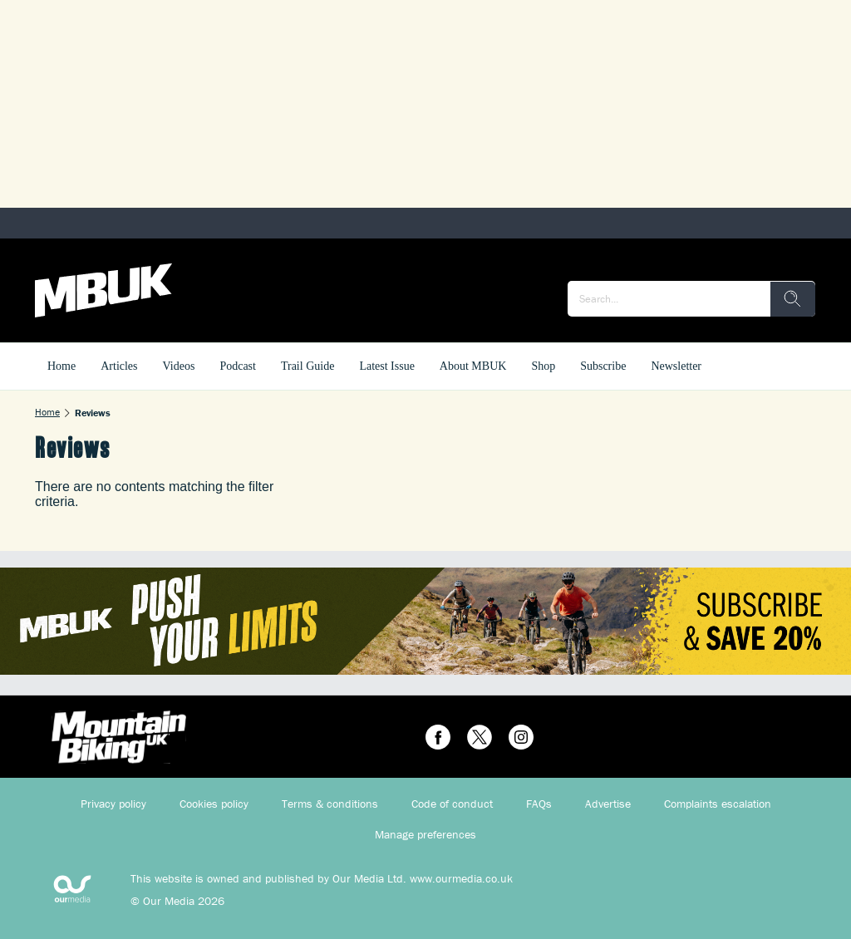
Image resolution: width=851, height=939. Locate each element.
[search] (792, 299)
